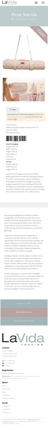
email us (7, 366)
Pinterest (5, 412)
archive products (21, 19)
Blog (3, 392)
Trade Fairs (6, 395)
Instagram (6, 406)
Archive (17, 421)
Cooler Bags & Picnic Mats (16, 117)
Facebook (6, 409)
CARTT (42, 421)
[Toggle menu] (44, 3)
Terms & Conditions (8, 398)
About (4, 386)
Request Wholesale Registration (13, 373)
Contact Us (6, 389)
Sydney (17, 423)
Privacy (12, 423)
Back (13, 109)
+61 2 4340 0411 (9, 361)
